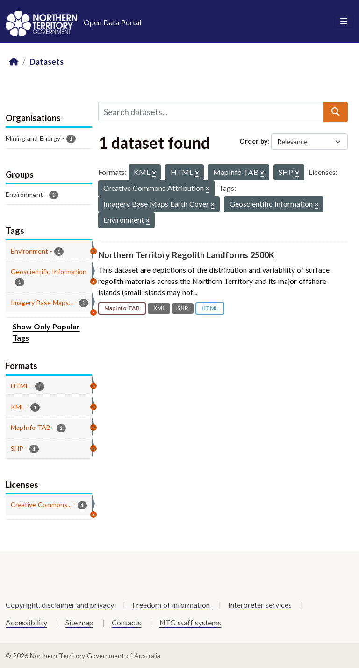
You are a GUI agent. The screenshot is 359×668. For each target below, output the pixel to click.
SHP (182, 308)
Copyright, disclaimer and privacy (60, 604)
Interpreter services (260, 604)
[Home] (14, 62)
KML (159, 308)
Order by (253, 141)
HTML (209, 308)
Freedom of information (171, 604)
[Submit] (335, 112)
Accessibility (26, 622)
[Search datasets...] (211, 112)
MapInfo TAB (122, 308)
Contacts (126, 622)
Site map (79, 622)
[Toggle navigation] (343, 21)
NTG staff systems (190, 622)
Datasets (46, 61)
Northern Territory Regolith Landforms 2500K (186, 255)
